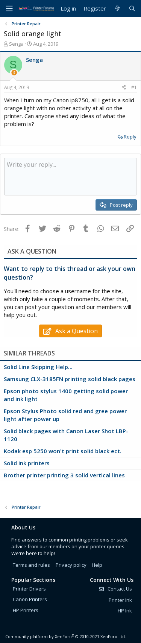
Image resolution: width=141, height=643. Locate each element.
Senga (16, 43)
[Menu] (9, 8)
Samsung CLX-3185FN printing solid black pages (69, 379)
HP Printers (25, 610)
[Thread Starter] (14, 73)
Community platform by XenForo (65, 636)
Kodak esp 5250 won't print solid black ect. (62, 451)
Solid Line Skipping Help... (38, 367)
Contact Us (115, 588)
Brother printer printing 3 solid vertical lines (64, 475)
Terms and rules (31, 564)
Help (97, 564)
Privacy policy (71, 564)
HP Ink (125, 610)
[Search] (132, 8)
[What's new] (117, 8)
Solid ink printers (27, 463)
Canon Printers (30, 599)
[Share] (124, 87)
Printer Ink (120, 600)
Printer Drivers (29, 588)
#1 (134, 87)
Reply (130, 136)
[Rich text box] (70, 176)
